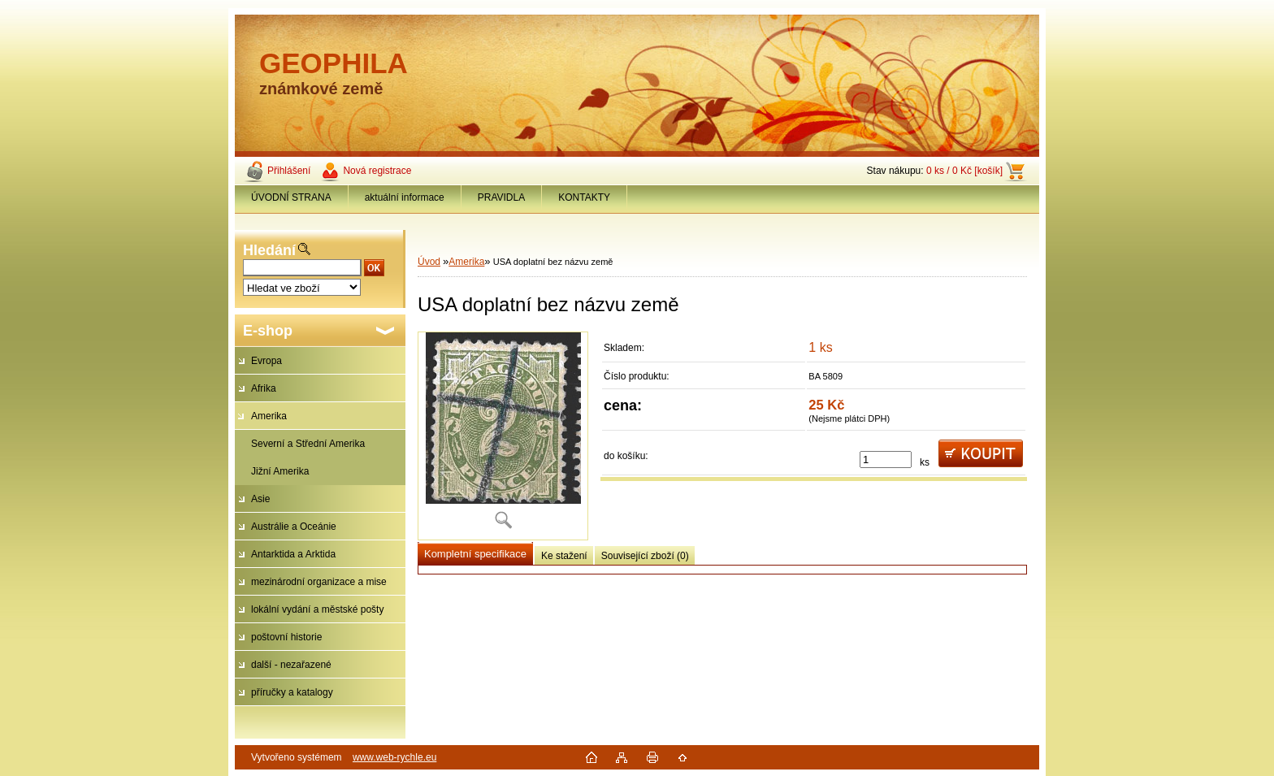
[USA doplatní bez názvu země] (502, 436)
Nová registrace (377, 170)
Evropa (266, 360)
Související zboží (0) (645, 555)
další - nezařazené (291, 664)
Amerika (269, 416)
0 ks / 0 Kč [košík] (964, 170)
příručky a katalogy (292, 692)
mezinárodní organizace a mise (319, 581)
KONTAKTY (584, 197)
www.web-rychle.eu (394, 757)
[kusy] (886, 459)
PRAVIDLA (501, 197)
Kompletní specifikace (475, 554)
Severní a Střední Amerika (308, 443)
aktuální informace (404, 197)
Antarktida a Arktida (293, 554)
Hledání (269, 250)
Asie (260, 499)
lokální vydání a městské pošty (317, 609)
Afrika (263, 388)
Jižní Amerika (280, 471)
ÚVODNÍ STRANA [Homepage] (291, 197)
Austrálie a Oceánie (293, 526)
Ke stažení (564, 555)
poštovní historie (286, 637)
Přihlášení (288, 170)
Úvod (429, 261)
